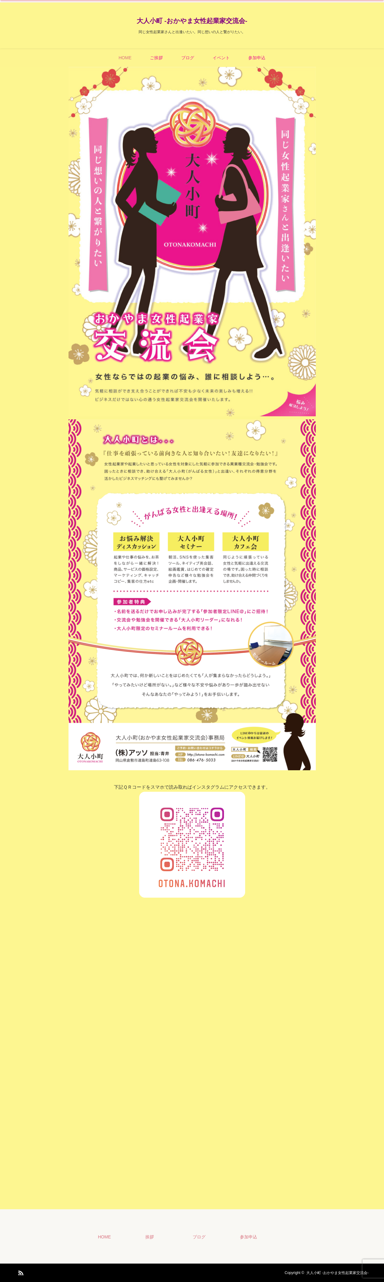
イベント (221, 57)
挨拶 (149, 1236)
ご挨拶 (156, 57)
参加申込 (256, 57)
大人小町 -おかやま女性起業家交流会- (192, 20)
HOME (125, 57)
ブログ (187, 57)
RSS (20, 1271)
